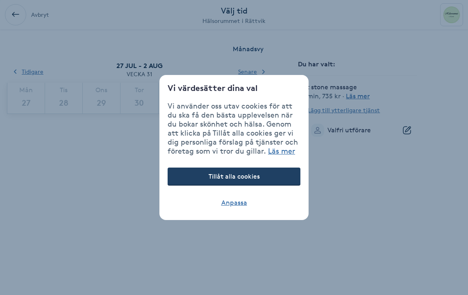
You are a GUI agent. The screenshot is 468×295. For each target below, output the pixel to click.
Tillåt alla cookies (234, 176)
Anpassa (234, 202)
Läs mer (281, 150)
